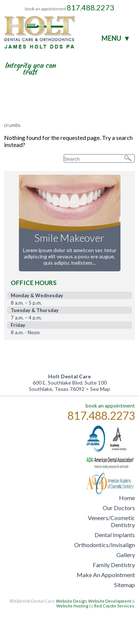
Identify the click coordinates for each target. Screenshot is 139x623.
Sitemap (124, 584)
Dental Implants (115, 534)
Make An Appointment (106, 574)
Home (127, 497)
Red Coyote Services (114, 605)
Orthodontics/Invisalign (104, 544)
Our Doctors (119, 507)
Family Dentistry (114, 564)
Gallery (125, 554)
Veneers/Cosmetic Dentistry (111, 521)
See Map (100, 389)
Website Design (71, 601)
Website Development (109, 601)
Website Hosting (72, 605)
